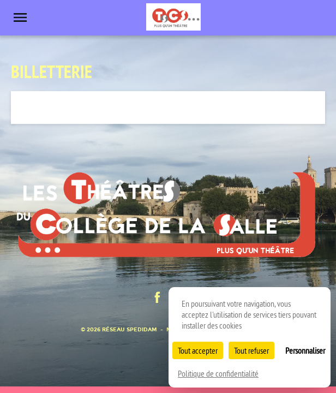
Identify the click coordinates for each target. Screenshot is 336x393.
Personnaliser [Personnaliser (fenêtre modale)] (305, 350)
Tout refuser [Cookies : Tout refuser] (251, 350)
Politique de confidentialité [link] (218, 373)
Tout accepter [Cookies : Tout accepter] (198, 350)
